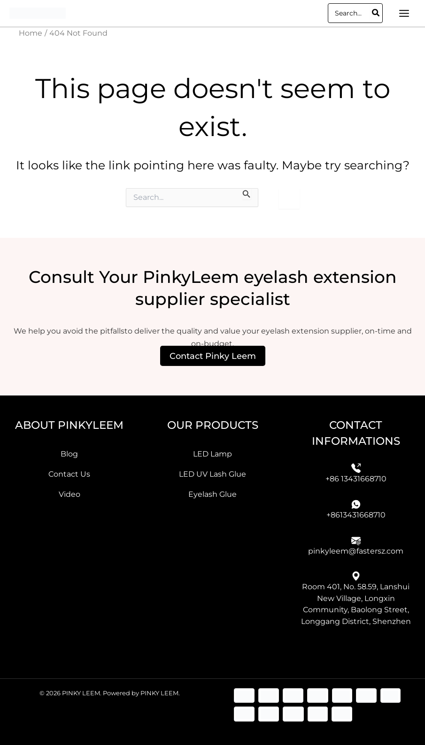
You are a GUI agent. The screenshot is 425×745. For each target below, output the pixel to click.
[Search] (376, 13)
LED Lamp (212, 453)
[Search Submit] (246, 193)
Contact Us (69, 474)
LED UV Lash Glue (212, 474)
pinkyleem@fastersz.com (355, 550)
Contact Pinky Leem (213, 355)
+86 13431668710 (355, 478)
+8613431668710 (356, 514)
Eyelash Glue (212, 494)
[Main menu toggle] (404, 13)
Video (69, 494)
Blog (69, 453)
